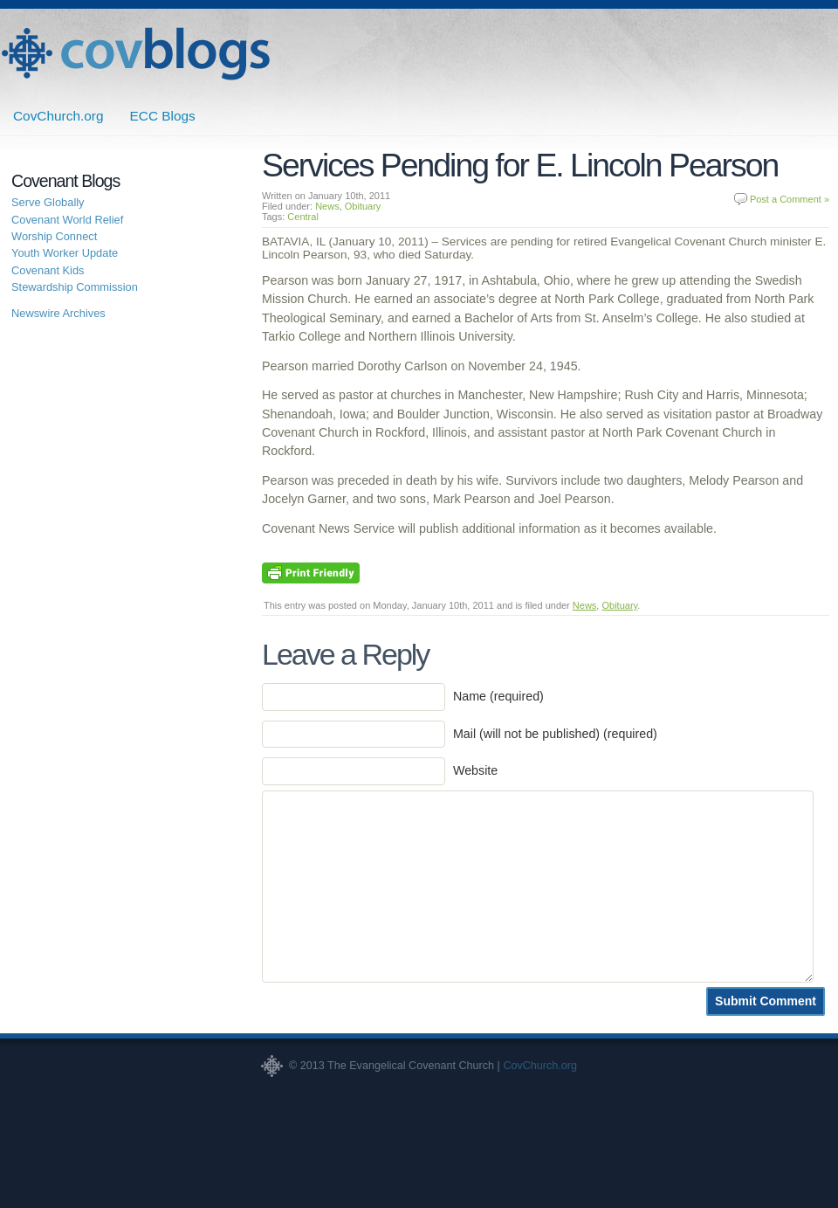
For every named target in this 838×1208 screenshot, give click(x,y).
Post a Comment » (789, 199)
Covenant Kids (48, 270)
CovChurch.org (58, 115)
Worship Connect (54, 236)
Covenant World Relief (67, 219)
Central (302, 216)
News (327, 206)
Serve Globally (48, 202)
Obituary (363, 206)
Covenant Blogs (135, 53)
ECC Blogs (163, 115)
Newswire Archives (58, 313)
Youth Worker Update (64, 252)
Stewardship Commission (74, 286)
